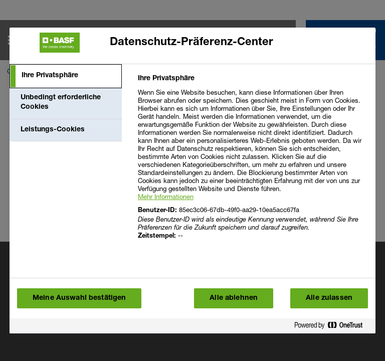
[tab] (66, 76)
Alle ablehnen (234, 298)
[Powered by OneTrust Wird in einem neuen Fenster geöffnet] (332, 327)
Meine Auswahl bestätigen (79, 298)
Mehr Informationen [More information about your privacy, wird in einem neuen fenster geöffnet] (166, 197)
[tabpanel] (252, 163)
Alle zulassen (329, 298)
